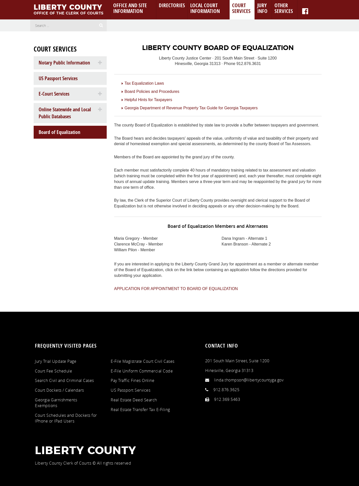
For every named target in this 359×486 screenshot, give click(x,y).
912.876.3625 (226, 389)
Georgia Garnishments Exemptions (56, 402)
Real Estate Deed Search (134, 400)
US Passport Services (58, 78)
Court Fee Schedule (53, 371)
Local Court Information (205, 8)
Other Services (283, 8)
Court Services (241, 8)
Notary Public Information (64, 62)
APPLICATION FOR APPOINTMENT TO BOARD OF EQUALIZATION (176, 289)
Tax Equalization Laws (144, 83)
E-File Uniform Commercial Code (142, 371)
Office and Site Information (130, 8)
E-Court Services (54, 93)
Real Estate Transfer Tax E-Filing (140, 409)
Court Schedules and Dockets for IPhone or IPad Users (66, 418)
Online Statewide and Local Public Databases (65, 113)
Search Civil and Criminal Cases (64, 380)
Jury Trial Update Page (55, 361)
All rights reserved (114, 463)
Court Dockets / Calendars (59, 390)
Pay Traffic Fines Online (132, 380)
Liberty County (85, 450)
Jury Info (262, 8)
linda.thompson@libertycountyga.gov (248, 380)
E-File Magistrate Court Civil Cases (143, 361)
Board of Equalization (59, 132)
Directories (172, 5)
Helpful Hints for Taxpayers (148, 100)
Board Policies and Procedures (152, 91)
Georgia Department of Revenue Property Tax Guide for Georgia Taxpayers (191, 108)
